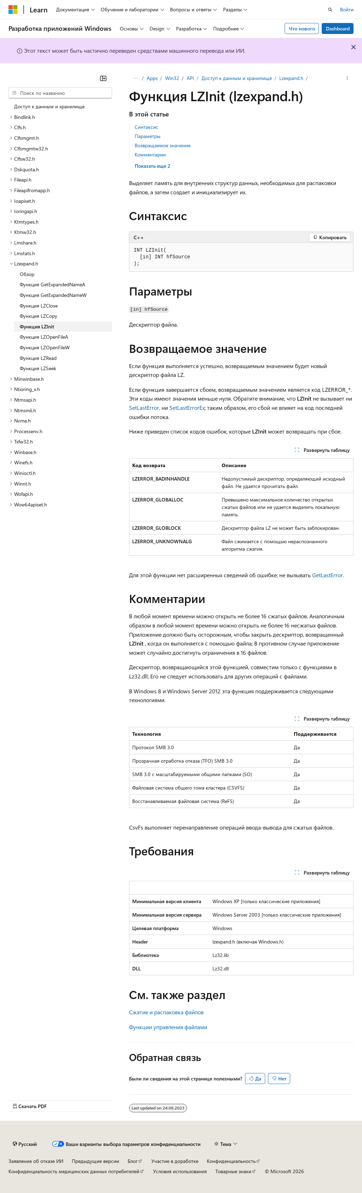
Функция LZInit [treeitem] (37, 326)
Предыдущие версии (95, 1161)
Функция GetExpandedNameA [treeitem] (52, 284)
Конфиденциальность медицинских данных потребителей (73, 1171)
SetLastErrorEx (187, 407)
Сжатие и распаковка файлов (166, 1012)
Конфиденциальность (231, 1161)
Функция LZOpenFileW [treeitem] (45, 347)
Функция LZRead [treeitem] (38, 358)
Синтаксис (146, 127)
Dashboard (338, 28)
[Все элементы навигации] (135, 78)
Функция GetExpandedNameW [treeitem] (53, 295)
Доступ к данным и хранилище (237, 78)
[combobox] (60, 93)
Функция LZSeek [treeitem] (38, 368)
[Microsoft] (13, 9)
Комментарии (150, 154)
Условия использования (180, 1171)
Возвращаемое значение (163, 145)
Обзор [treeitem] (27, 274)
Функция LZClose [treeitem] (39, 305)
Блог (133, 1161)
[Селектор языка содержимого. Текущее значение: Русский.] (24, 1143)
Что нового (302, 28)
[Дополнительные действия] (347, 78)
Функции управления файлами (168, 1027)
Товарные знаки (233, 1171)
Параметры (147, 136)
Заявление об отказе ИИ (35, 1161)
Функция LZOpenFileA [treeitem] (44, 336)
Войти (347, 9)
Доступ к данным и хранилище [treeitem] (49, 106)
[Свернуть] (103, 78)
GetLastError (327, 575)
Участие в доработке (174, 1161)
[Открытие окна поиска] (330, 9)
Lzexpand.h (291, 78)
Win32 (172, 78)
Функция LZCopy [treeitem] (38, 315)
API (190, 78)
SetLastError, (144, 407)
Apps (152, 78)
